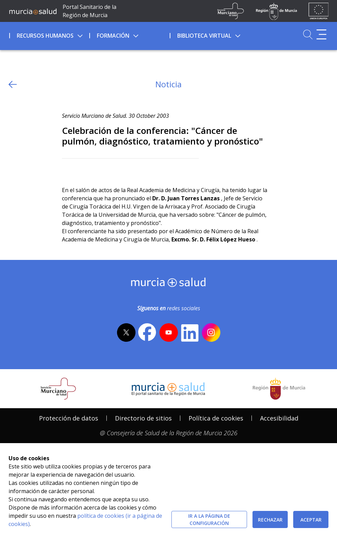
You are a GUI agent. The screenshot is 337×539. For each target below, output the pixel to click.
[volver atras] (13, 84)
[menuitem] (49, 34)
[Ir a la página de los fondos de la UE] (319, 11)
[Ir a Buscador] (308, 34)
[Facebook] (80, 169)
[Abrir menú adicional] (321, 34)
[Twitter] (67, 169)
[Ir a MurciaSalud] (33, 11)
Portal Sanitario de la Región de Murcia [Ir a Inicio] (89, 11)
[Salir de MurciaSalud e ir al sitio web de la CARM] (279, 389)
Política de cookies (216, 418)
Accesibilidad (279, 418)
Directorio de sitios (143, 418)
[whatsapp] (93, 169)
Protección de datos (68, 418)
